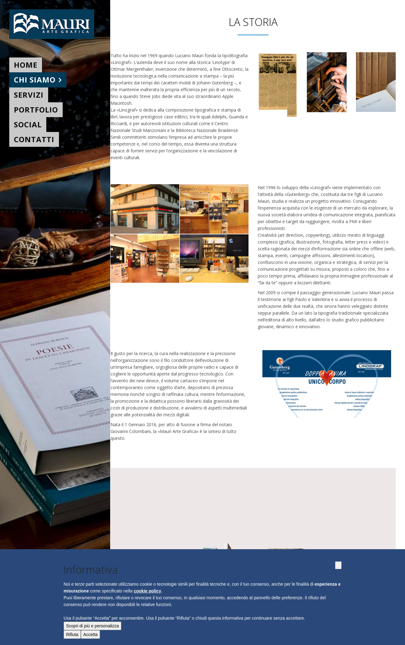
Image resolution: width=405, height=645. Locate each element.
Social (28, 124)
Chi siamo (35, 79)
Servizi (29, 95)
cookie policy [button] (147, 590)
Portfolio (36, 109)
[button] (338, 565)
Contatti (34, 139)
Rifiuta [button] (72, 634)
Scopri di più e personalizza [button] (92, 625)
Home (25, 65)
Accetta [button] (90, 634)
